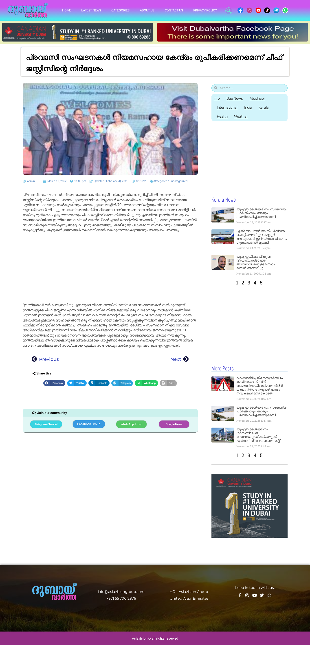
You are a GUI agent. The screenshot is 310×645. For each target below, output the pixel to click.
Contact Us (174, 10)
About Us (147, 10)
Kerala (264, 107)
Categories (120, 10)
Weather (241, 116)
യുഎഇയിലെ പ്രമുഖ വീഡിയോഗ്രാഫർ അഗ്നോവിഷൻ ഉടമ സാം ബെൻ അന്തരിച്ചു (255, 262)
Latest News (91, 10)
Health (222, 116)
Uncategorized (178, 181)
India (248, 107)
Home (66, 10)
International (227, 107)
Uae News (234, 98)
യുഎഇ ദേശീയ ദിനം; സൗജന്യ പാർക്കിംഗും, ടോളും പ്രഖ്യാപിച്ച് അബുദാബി (261, 213)
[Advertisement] (110, 267)
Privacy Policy (205, 10)
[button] (228, 10)
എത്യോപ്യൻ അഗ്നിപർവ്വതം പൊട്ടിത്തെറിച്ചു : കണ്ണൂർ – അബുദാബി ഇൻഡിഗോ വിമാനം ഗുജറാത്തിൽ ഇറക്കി (261, 236)
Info (217, 98)
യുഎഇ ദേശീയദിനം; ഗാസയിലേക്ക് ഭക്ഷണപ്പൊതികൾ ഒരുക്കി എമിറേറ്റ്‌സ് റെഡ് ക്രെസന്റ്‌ (258, 434)
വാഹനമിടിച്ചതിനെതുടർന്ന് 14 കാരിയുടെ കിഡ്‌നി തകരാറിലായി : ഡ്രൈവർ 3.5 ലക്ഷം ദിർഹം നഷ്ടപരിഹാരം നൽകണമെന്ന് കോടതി (259, 385)
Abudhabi (257, 98)
